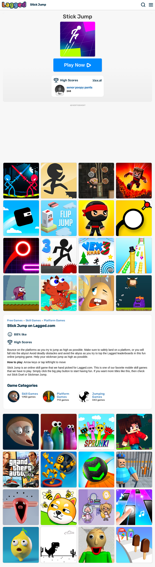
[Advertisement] (77, 134)
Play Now (74, 65)
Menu (151, 5)
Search (143, 5)
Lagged (14, 5)
